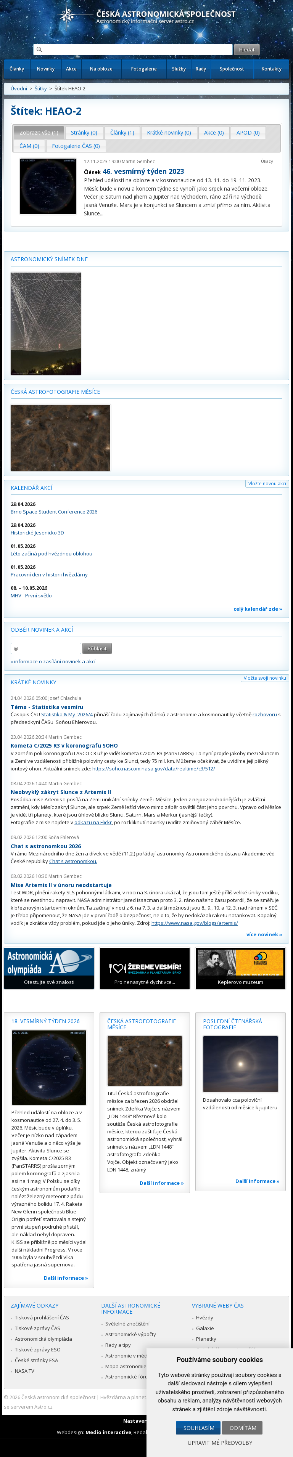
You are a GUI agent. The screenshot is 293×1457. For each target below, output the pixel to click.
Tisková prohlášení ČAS (42, 1317)
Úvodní (19, 88)
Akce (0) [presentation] (214, 132)
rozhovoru (265, 714)
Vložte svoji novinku (265, 678)
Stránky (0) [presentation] (84, 132)
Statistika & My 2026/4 (67, 714)
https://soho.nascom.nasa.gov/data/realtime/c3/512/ (153, 768)
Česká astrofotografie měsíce (55, 391)
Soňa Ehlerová (63, 837)
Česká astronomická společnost (58, 1397)
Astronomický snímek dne (49, 259)
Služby (179, 69)
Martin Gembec (138, 161)
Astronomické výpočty (130, 1334)
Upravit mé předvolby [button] (220, 1442)
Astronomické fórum (128, 1376)
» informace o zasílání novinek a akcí (53, 661)
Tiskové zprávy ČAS (37, 1328)
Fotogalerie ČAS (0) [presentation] (76, 145)
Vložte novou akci (267, 483)
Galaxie (205, 1328)
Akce (71, 69)
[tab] (39, 132)
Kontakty (272, 69)
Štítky (41, 88)
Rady (201, 69)
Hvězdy (204, 1317)
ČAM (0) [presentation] (29, 145)
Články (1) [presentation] (122, 132)
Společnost (232, 69)
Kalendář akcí (31, 487)
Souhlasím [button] (199, 1427)
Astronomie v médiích (130, 1355)
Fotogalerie (144, 69)
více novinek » (264, 934)
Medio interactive (108, 1432)
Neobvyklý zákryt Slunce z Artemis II (61, 792)
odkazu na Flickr (93, 822)
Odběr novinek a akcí (42, 629)
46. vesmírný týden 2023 (143, 171)
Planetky (206, 1338)
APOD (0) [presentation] (248, 132)
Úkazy (267, 161)
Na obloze (101, 69)
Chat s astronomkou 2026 (46, 846)
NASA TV (24, 1370)
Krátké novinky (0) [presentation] (169, 132)
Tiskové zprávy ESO (38, 1349)
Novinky (46, 69)
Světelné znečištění (127, 1323)
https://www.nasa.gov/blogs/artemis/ (194, 922)
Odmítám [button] (243, 1427)
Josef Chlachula (64, 698)
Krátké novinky (33, 682)
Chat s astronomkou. (73, 861)
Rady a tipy (118, 1344)
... (101, 213)
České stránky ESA (36, 1360)
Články (17, 69)
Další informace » (66, 1277)
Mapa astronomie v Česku (135, 1366)
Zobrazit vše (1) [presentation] (38, 132)
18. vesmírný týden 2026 (45, 1021)
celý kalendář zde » (257, 608)
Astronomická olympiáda (43, 1338)
